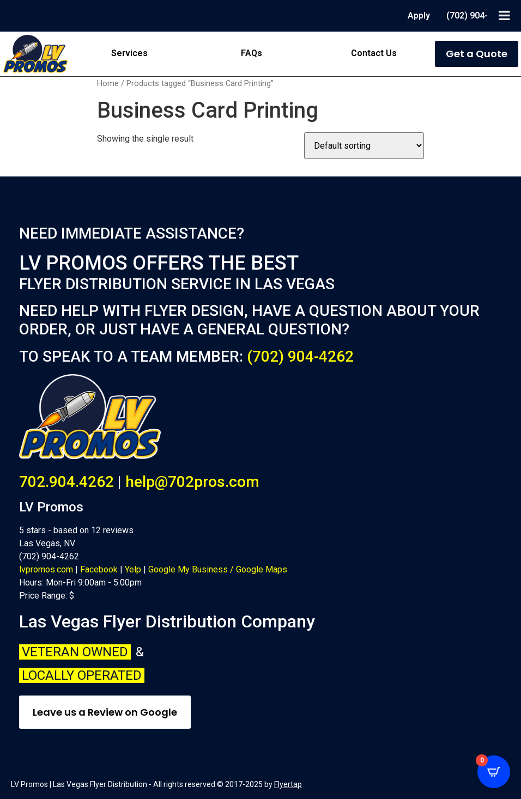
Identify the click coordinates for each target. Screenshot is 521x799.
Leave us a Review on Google (105, 712)
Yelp (133, 569)
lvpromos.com (46, 569)
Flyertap (288, 784)
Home (108, 83)
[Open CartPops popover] (493, 771)
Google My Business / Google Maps (217, 569)
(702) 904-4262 (300, 356)
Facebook (99, 569)
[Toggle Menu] (504, 15)
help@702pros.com (192, 482)
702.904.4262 (66, 482)
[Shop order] (364, 145)
